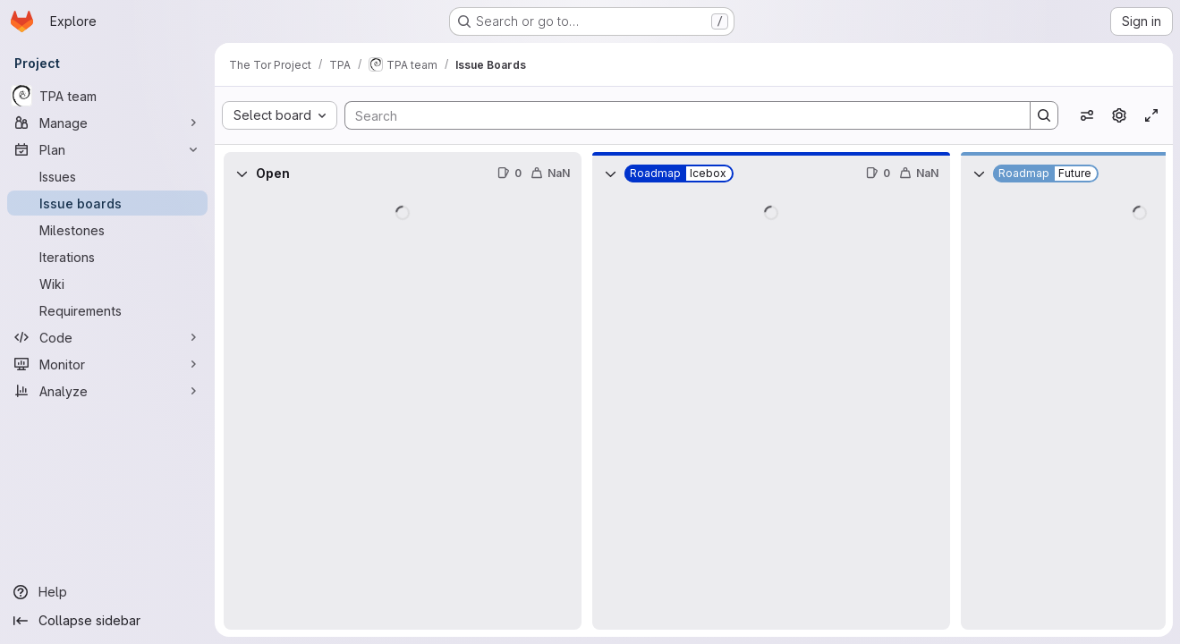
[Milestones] (107, 229)
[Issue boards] (107, 203)
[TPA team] (107, 95)
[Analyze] (107, 390)
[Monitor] (107, 364)
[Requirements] (107, 310)
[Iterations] (107, 256)
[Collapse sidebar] (107, 620)
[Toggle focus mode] (1151, 115)
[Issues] (107, 176)
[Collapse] (241, 173)
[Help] (107, 592)
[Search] (678, 115)
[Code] (107, 337)
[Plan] (107, 149)
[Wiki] (107, 283)
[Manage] (107, 122)
